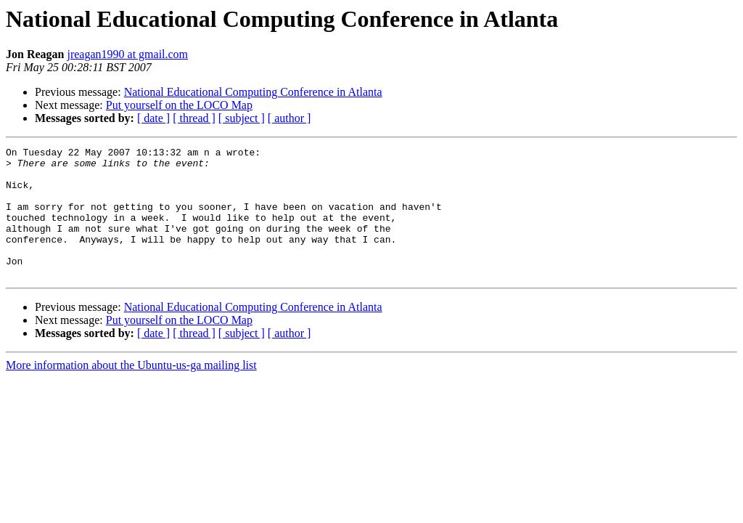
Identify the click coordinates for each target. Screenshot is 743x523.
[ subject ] (241, 118)
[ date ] (153, 118)
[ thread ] (194, 118)
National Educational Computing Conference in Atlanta (253, 92)
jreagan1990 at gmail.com (127, 54)
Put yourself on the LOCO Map (179, 105)
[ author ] (289, 118)
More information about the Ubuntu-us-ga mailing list (131, 391)
